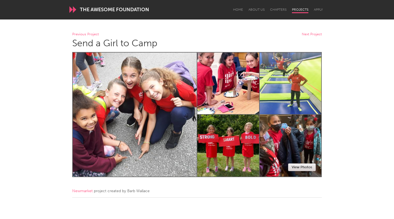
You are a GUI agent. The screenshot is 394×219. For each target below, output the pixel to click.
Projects (300, 9)
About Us (256, 9)
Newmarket (82, 191)
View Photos (302, 167)
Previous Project (85, 34)
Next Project (312, 34)
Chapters (278, 9)
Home (238, 9)
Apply (318, 9)
